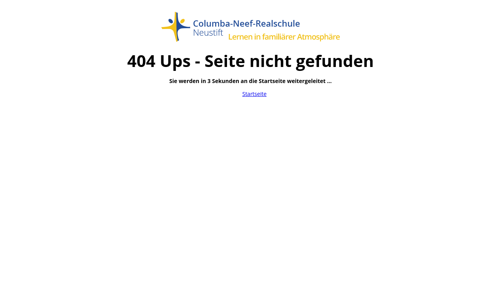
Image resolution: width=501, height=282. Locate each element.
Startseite (254, 94)
